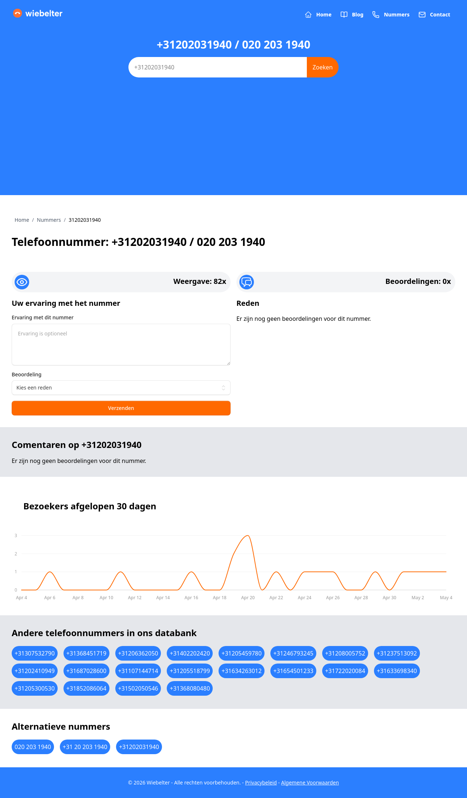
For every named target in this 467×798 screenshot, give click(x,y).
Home (22, 219)
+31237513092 (397, 653)
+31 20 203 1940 (85, 747)
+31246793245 (293, 653)
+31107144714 (138, 671)
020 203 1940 (33, 747)
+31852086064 (86, 688)
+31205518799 (190, 671)
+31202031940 (139, 747)
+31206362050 (138, 653)
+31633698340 (397, 671)
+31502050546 (138, 688)
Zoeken (323, 67)
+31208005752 (345, 653)
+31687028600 (86, 671)
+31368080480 (190, 688)
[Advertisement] (233, 144)
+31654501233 (293, 671)
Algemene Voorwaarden (310, 782)
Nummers (49, 219)
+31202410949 (35, 671)
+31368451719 (86, 653)
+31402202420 (190, 653)
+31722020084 (345, 671)
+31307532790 (35, 653)
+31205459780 (241, 653)
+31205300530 (35, 688)
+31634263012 (241, 671)
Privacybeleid (261, 782)
